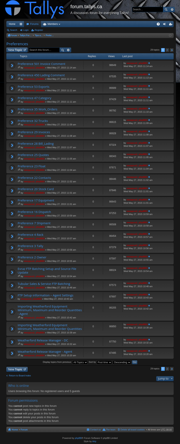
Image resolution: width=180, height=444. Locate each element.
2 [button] (167, 50)
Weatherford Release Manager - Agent (45, 352)
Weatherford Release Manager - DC (43, 340)
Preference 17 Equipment (36, 200)
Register (39, 30)
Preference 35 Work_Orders (37, 109)
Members (53, 24)
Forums (34, 24)
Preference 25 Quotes (33, 155)
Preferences (62, 35)
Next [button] (172, 50)
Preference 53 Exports (33, 87)
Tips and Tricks (45, 35)
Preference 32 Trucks (33, 121)
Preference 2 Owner (32, 257)
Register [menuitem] (171, 25)
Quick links (21, 25)
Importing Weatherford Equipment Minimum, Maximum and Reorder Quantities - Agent (50, 310)
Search (166, 9)
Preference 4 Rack (30, 235)
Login (26, 30)
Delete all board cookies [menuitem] (132, 429)
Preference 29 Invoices (34, 132)
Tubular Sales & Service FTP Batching (44, 284)
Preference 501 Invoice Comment (41, 64)
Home (12, 24)
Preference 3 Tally (30, 246)
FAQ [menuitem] (159, 25)
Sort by (100, 362)
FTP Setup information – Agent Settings (45, 295)
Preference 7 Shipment (34, 223)
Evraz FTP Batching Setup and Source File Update (47, 270)
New (15, 50)
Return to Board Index (20, 375)
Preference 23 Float (32, 166)
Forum (13, 35)
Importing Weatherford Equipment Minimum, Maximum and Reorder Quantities (50, 327)
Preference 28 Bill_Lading (36, 144)
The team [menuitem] (110, 429)
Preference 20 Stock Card (36, 189)
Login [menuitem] (165, 25)
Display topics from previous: (65, 362)
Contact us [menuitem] (95, 429)
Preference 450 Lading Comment (41, 75)
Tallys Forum (27, 35)
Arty (94, 441)
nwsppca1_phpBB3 (34, 67)
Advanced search (172, 9)
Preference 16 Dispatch (34, 212)
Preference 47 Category (34, 98)
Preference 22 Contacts (34, 178)
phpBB (78, 438)
